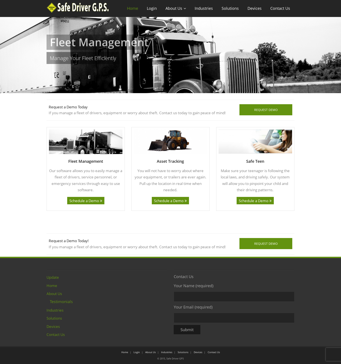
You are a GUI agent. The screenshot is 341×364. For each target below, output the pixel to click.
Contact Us (280, 8)
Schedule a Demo (84, 200)
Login (152, 8)
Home (132, 8)
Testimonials (61, 301)
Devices (254, 8)
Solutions (230, 8)
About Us (173, 8)
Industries (204, 8)
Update (53, 277)
